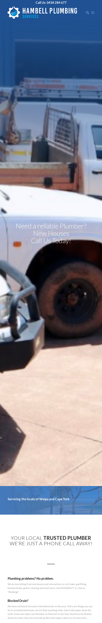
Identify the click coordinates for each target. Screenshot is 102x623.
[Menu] (92, 12)
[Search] (86, 12)
